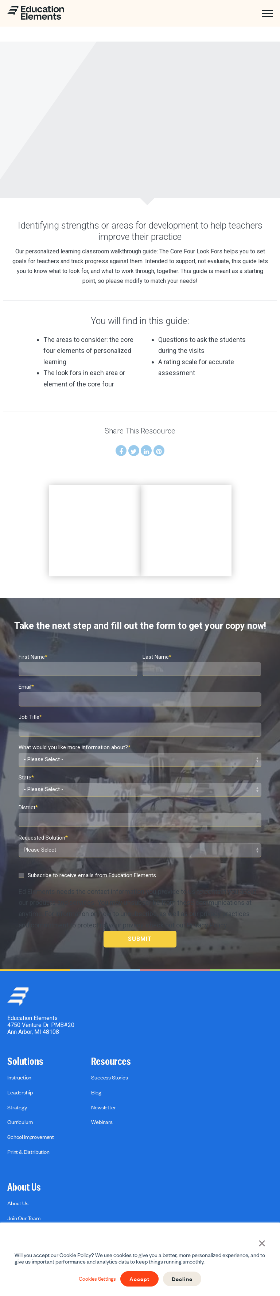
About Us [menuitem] (24, 1166)
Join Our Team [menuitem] (23, 1196)
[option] (94, 520)
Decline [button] (184, 1279)
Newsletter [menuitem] (103, 1086)
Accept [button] (140, 1279)
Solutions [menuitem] (25, 1040)
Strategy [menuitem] (17, 1086)
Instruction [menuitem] (19, 1056)
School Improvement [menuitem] (30, 1115)
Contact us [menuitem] (19, 1211)
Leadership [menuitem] (19, 1071)
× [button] (262, 1242)
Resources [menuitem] (111, 1040)
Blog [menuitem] (96, 1071)
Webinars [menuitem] (102, 1100)
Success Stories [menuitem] (109, 1056)
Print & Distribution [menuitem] (28, 1130)
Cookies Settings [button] (95, 1279)
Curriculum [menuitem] (19, 1100)
